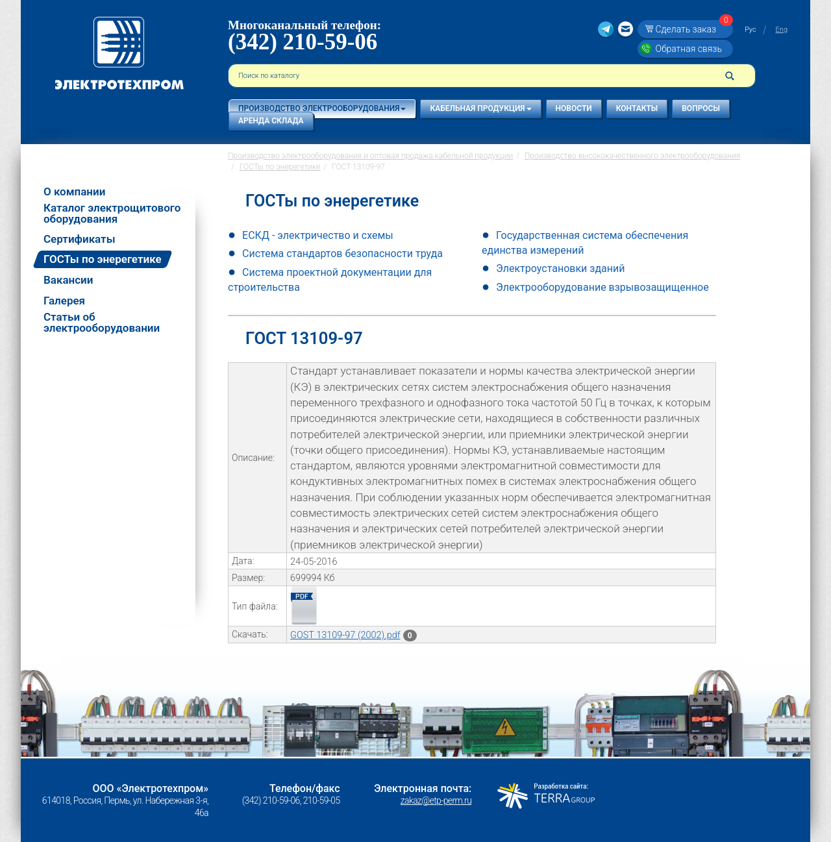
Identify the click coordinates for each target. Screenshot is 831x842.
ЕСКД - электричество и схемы (317, 235)
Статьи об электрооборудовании (101, 323)
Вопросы (701, 108)
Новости (574, 108)
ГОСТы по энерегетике (102, 259)
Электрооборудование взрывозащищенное (602, 287)
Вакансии (68, 280)
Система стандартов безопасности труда (342, 253)
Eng (782, 29)
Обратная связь (688, 48)
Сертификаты (79, 239)
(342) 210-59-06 (302, 42)
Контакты (637, 108)
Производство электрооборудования (322, 108)
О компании (74, 191)
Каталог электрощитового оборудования (111, 214)
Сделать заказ (692, 28)
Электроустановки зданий (560, 268)
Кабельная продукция (480, 108)
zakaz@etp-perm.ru (436, 800)
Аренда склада (271, 120)
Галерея (64, 300)
